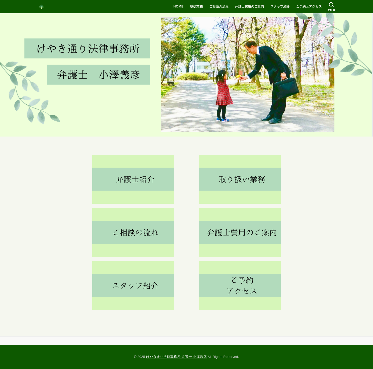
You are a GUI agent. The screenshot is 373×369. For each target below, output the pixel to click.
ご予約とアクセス (309, 6)
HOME (179, 6)
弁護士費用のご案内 (249, 6)
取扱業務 (196, 6)
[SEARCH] (331, 6)
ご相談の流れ (218, 6)
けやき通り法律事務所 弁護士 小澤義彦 (176, 357)
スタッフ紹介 (280, 6)
